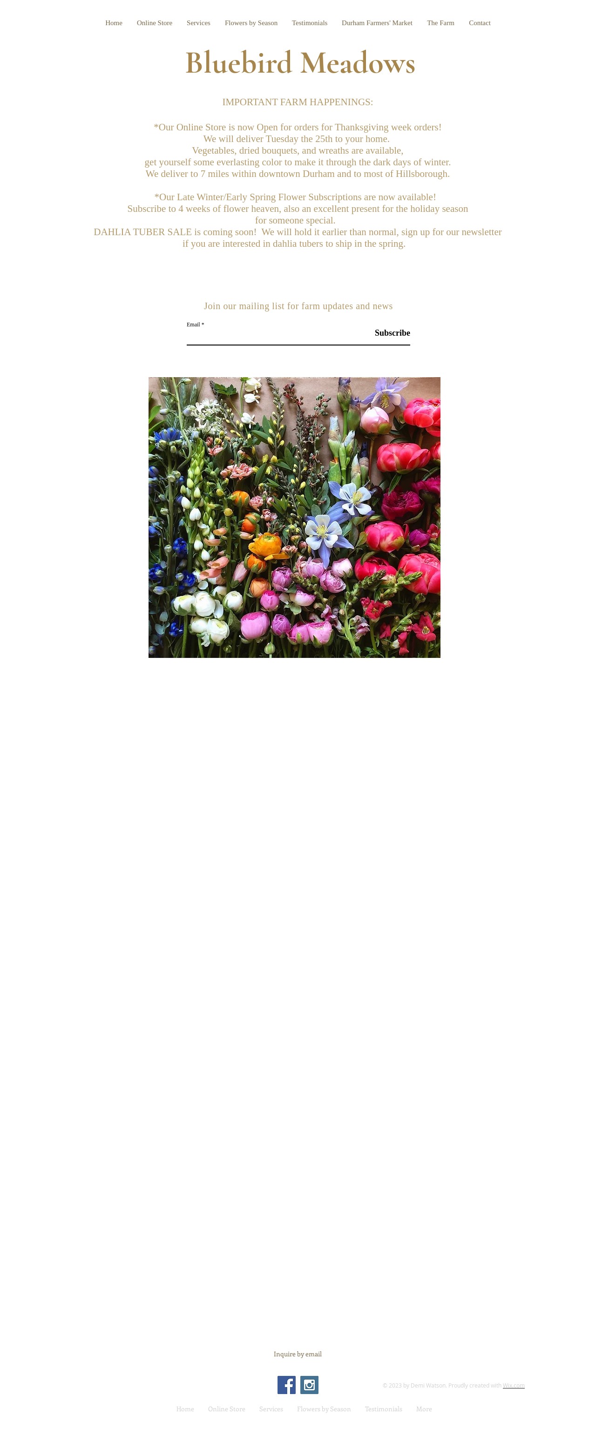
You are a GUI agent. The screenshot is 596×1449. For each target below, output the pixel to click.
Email (193, 324)
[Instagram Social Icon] (309, 1385)
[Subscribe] (386, 333)
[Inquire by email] (297, 1354)
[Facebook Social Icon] (287, 1385)
